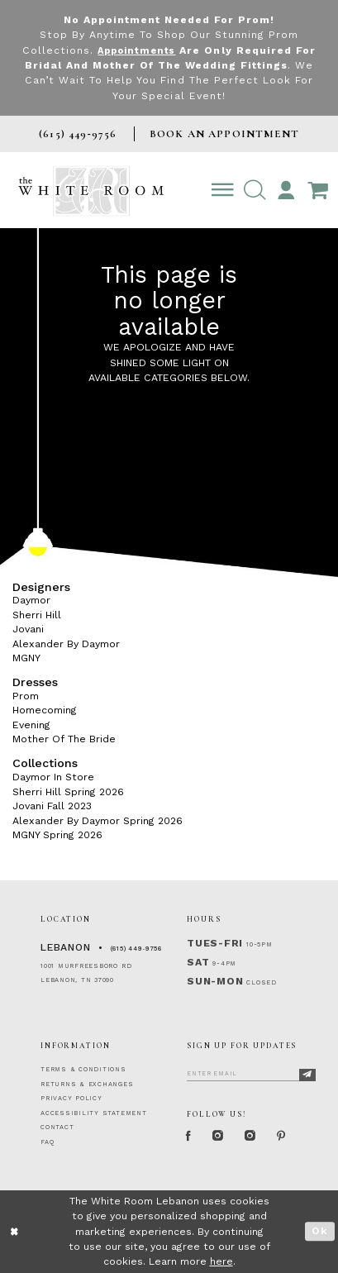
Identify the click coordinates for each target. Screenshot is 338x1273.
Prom (25, 696)
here (221, 1261)
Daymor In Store (53, 777)
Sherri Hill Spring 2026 (68, 791)
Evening (31, 725)
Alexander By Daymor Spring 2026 (97, 820)
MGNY (26, 658)
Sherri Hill (36, 615)
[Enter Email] (251, 1071)
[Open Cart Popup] (318, 190)
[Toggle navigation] (223, 190)
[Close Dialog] (14, 1231)
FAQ (47, 1142)
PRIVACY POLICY (71, 1098)
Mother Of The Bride (64, 739)
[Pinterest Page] (289, 1137)
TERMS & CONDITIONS (83, 1069)
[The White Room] (91, 190)
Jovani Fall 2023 (52, 806)
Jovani (28, 629)
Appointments (137, 50)
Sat (198, 962)
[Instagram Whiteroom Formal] (221, 1137)
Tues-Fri (215, 943)
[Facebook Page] (190, 1137)
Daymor (31, 600)
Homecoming (44, 710)
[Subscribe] (307, 1074)
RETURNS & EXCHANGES (86, 1084)
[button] (255, 190)
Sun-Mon (215, 981)
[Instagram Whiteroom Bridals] (256, 1137)
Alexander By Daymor (66, 644)
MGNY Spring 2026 (57, 835)
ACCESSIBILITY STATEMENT (93, 1113)
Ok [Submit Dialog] (319, 1231)
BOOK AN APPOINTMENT (224, 134)
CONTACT (57, 1127)
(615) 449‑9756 (136, 948)
